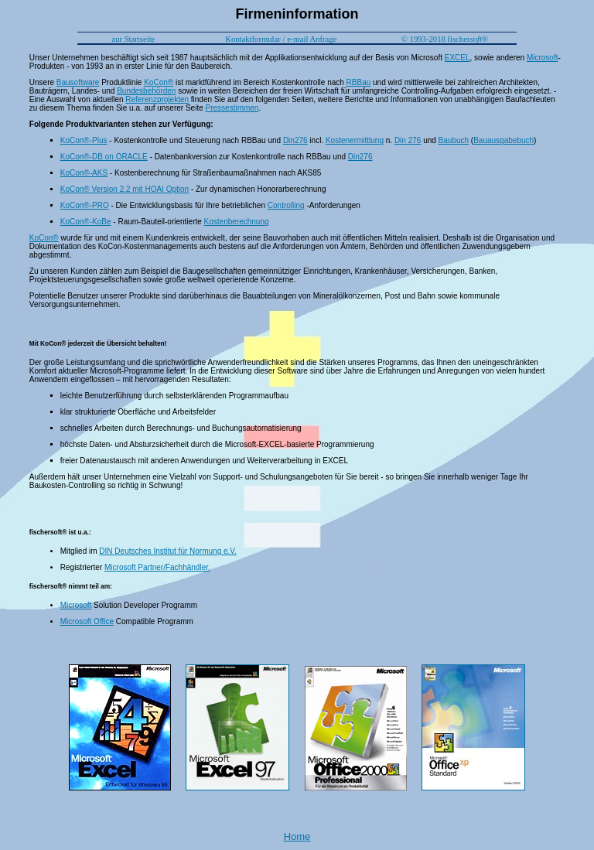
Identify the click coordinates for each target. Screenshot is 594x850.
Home (297, 836)
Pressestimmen (232, 108)
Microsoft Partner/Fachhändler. (157, 567)
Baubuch (454, 140)
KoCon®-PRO (84, 205)
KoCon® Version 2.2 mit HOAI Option (124, 189)
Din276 (295, 140)
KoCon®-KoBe (85, 221)
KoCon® (158, 82)
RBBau (358, 82)
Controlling (286, 205)
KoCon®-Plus (84, 140)
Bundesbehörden (146, 91)
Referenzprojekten (157, 99)
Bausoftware (78, 82)
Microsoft (542, 57)
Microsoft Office (87, 621)
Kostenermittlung (355, 140)
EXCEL (457, 57)
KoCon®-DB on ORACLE (104, 156)
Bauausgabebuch (503, 140)
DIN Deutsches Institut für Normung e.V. (168, 551)
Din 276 (407, 140)
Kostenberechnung (236, 221)
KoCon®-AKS (84, 173)
